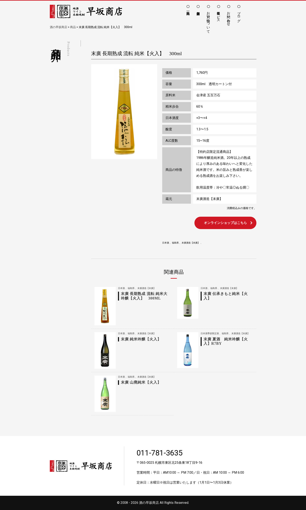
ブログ (239, 14)
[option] (124, 111)
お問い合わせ (228, 16)
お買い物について (208, 20)
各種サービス (218, 14)
